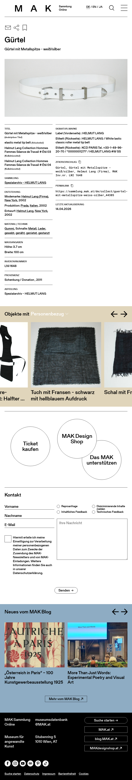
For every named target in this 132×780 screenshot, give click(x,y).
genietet (31, 233)
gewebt (9, 233)
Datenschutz (31, 774)
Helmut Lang (25, 211)
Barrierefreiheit (67, 774)
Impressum (48, 774)
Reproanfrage (69, 506)
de (88, 7)
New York (11, 200)
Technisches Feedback (110, 511)
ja (101, 7)
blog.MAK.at (106, 739)
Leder (41, 228)
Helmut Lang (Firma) (34, 196)
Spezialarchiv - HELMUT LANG (25, 183)
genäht (20, 233)
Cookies (84, 774)
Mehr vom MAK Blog (66, 699)
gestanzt (44, 233)
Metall (32, 228)
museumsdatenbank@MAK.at (50, 722)
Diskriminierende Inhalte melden (111, 507)
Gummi (9, 228)
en (94, 7)
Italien (34, 206)
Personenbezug (47, 314)
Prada (24, 206)
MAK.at (106, 729)
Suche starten (106, 720)
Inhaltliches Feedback (74, 511)
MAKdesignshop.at (106, 748)
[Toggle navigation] (124, 8)
